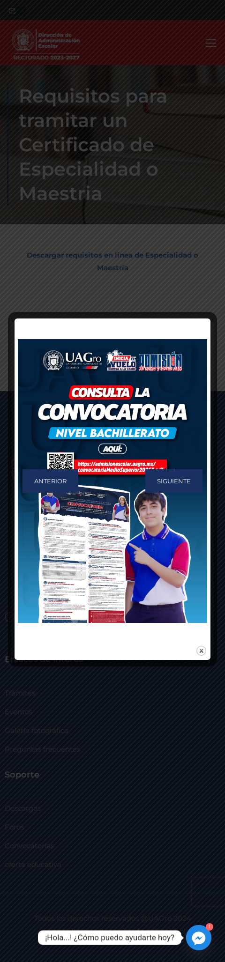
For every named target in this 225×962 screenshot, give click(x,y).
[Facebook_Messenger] (198, 937)
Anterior (50, 481)
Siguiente (174, 481)
